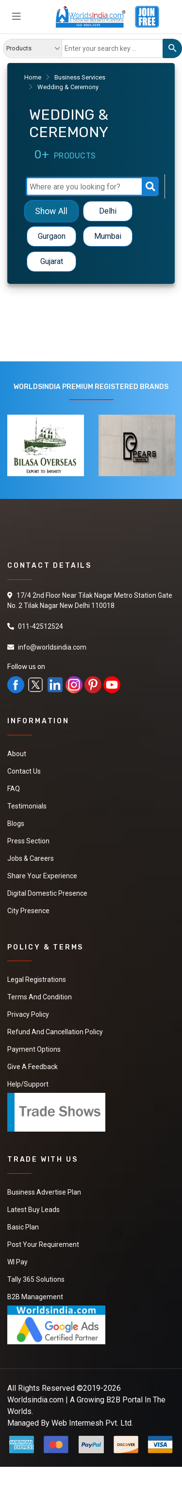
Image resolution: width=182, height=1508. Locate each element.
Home (32, 77)
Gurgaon (52, 236)
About (16, 754)
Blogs (15, 823)
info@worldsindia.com (52, 647)
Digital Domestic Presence (47, 893)
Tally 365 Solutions (36, 1279)
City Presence (28, 911)
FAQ (13, 789)
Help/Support (28, 1084)
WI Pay (17, 1262)
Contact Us (24, 771)
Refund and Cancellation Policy (55, 1032)
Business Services (79, 77)
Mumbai (107, 236)
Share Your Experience (42, 876)
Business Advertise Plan (44, 1192)
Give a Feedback (32, 1067)
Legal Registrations (36, 979)
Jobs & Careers (30, 858)
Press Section (28, 841)
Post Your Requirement (43, 1244)
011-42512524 (40, 626)
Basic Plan (23, 1227)
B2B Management (35, 1297)
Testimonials (27, 806)
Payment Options (34, 1049)
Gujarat (51, 261)
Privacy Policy (28, 1014)
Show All (51, 211)
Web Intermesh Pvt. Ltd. (92, 1423)
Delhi (107, 211)
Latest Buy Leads (33, 1209)
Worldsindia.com (35, 1399)
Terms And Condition (39, 997)
